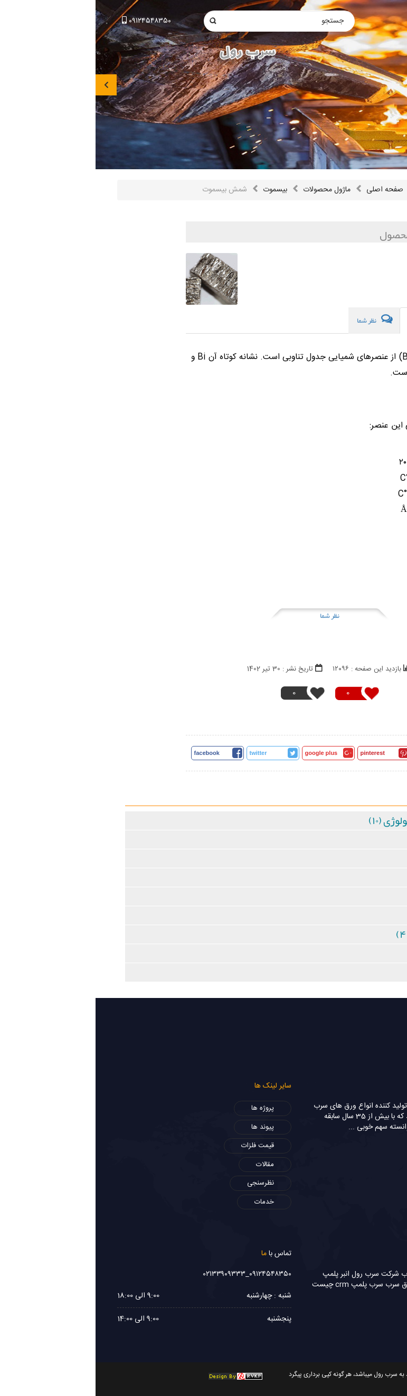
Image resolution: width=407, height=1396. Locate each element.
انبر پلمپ (240, 1274)
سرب (313, 1274)
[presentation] (10, 84)
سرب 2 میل (369, 1274)
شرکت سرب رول (280, 1274)
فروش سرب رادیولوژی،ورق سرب (338, 1284)
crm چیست (234, 1284)
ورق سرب (336, 1274)
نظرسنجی (165, 1183)
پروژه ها (167, 1108)
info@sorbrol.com (350, 18)
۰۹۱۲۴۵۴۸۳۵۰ (50, 21)
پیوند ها (167, 1127)
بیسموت (179, 190)
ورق (380, 1295)
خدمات (168, 1202)
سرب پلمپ (271, 1284)
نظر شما (234, 616)
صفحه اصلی (289, 190)
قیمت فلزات (162, 1145)
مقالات (169, 1164)
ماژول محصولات (231, 190)
